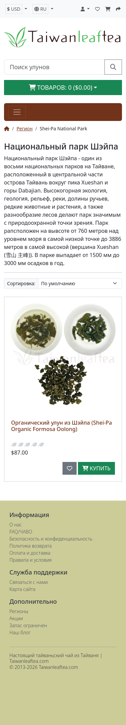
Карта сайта (22, 589)
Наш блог (20, 632)
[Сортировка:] (80, 283)
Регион (24, 128)
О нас (15, 524)
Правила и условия (30, 560)
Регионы (18, 611)
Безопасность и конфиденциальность (50, 539)
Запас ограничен (28, 625)
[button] (16, 9)
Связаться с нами (28, 582)
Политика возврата (30, 546)
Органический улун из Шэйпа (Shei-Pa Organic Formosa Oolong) (61, 426)
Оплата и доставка (29, 553)
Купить (96, 468)
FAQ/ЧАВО (20, 531)
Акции (16, 618)
